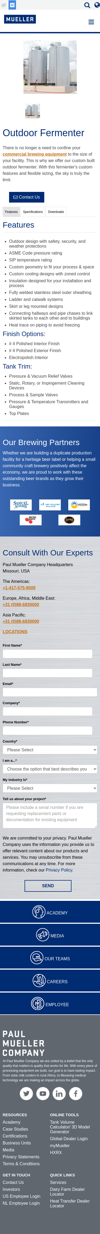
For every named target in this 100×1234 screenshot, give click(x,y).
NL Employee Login (21, 1203)
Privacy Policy (59, 870)
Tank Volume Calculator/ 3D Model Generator (70, 1127)
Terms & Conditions (21, 1164)
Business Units (17, 1143)
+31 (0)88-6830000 (21, 604)
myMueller (60, 1145)
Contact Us (26, 197)
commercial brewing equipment (35, 154)
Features (11, 212)
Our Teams (57, 959)
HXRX (56, 1152)
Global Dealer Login (69, 1138)
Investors (11, 1189)
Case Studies (15, 1129)
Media (57, 936)
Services (58, 1182)
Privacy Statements (21, 1157)
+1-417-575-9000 (19, 588)
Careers (57, 981)
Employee (57, 1004)
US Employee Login (21, 1196)
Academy (57, 913)
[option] (50, 68)
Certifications (15, 1136)
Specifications (33, 212)
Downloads (56, 212)
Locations (15, 632)
